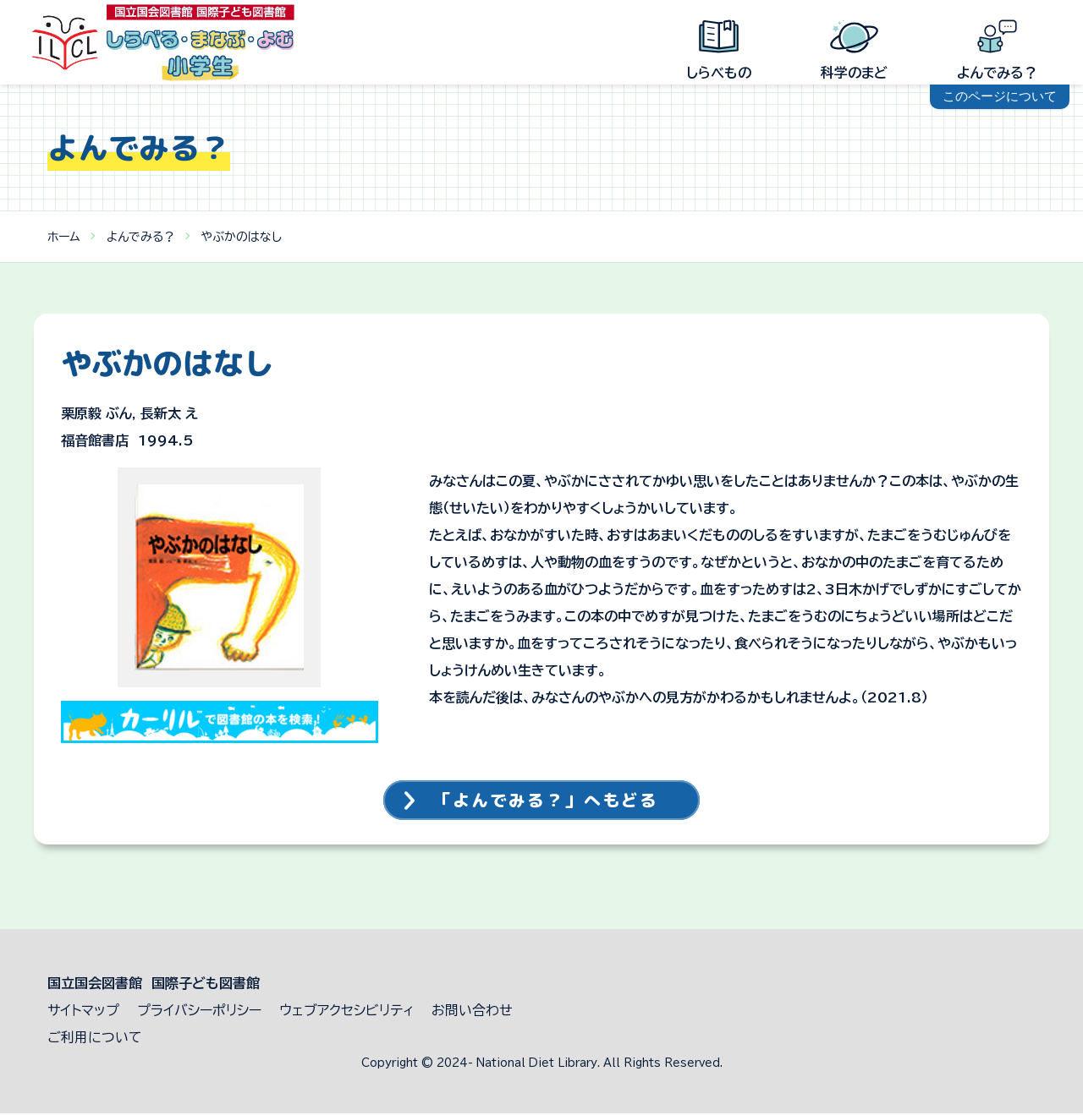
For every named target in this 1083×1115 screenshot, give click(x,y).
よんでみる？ (141, 237)
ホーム (63, 237)
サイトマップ (83, 1012)
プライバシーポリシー (199, 1012)
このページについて (1000, 96)
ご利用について (94, 1039)
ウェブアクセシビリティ (346, 1012)
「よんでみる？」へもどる (548, 801)
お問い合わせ (472, 1012)
